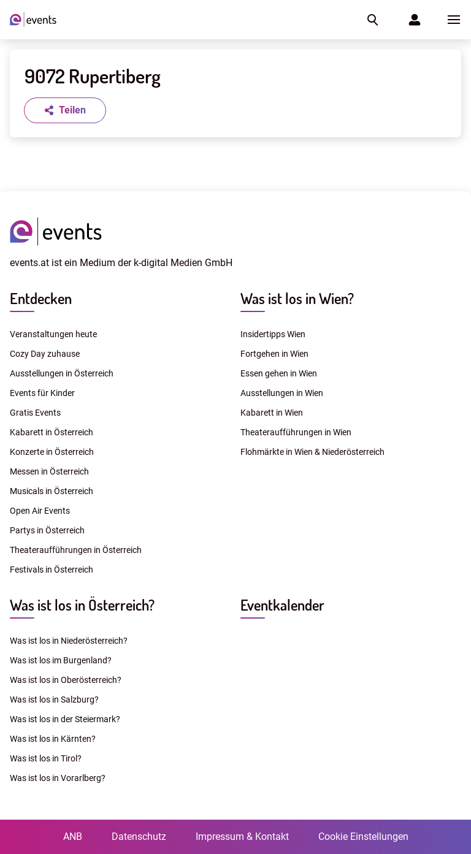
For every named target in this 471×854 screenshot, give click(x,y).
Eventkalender (282, 604)
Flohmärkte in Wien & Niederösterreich (312, 452)
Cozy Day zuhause (45, 354)
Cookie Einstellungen (363, 836)
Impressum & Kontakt (242, 836)
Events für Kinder (42, 393)
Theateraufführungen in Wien (295, 432)
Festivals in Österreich (51, 569)
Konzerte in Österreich (52, 452)
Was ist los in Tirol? (46, 758)
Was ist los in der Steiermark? (65, 719)
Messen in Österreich (49, 471)
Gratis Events (35, 412)
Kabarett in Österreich (51, 432)
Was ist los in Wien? (297, 298)
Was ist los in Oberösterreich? (65, 680)
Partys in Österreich (47, 530)
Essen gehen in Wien (278, 373)
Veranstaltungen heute (53, 334)
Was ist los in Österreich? (82, 604)
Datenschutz (139, 836)
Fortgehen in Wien (274, 354)
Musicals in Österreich (51, 491)
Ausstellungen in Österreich (61, 373)
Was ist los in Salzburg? (54, 699)
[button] (372, 20)
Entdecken (41, 298)
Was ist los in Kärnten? (53, 739)
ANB (72, 836)
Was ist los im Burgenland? (61, 660)
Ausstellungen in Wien (281, 393)
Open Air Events (40, 511)
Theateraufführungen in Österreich (76, 550)
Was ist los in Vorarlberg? (57, 778)
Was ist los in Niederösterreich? (69, 641)
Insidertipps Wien (272, 334)
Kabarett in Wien (271, 412)
